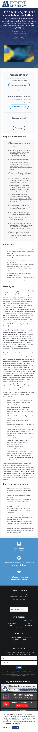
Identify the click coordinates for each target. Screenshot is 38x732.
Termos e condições (21, 675)
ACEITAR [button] (15, 727)
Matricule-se (29, 621)
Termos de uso (20, 642)
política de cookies (19, 718)
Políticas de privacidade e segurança (20, 637)
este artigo (16, 722)
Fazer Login (19, 128)
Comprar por (19, 107)
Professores (29, 625)
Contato (20, 628)
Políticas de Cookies (20, 639)
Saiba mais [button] (6, 727)
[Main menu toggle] (34, 4)
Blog (11, 625)
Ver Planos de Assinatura (19, 85)
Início (11, 621)
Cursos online (11, 623)
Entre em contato (19, 599)
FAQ (29, 623)
